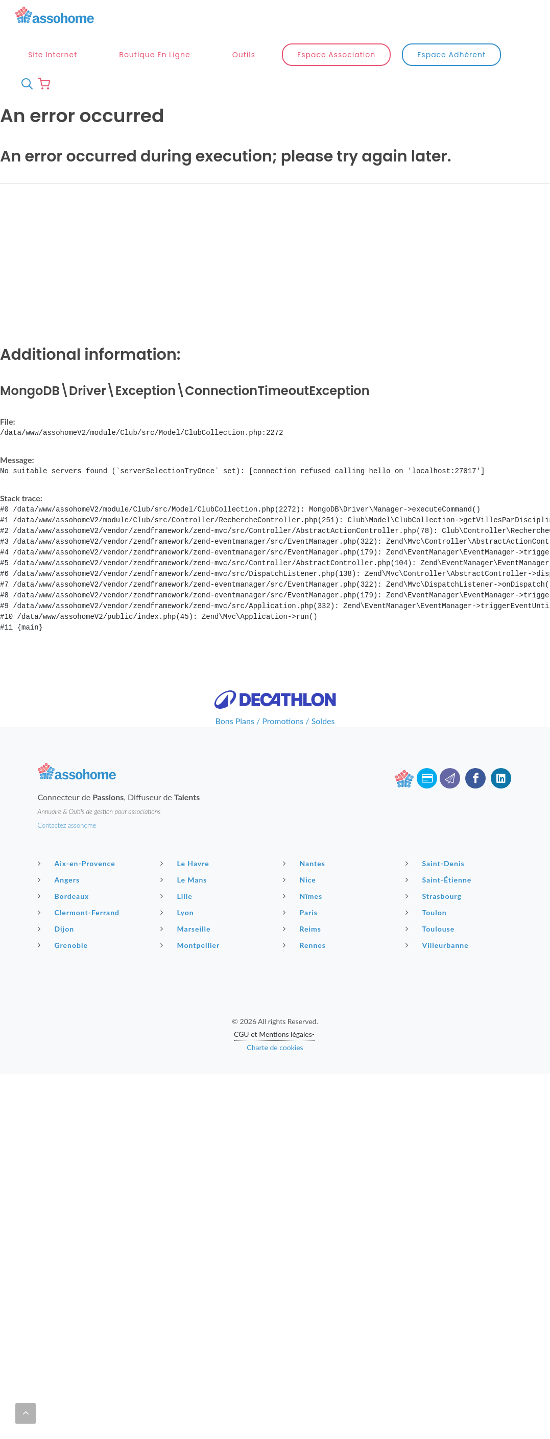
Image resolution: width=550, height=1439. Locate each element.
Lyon (178, 912)
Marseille (187, 928)
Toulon (427, 912)
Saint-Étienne (440, 879)
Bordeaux (64, 895)
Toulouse (431, 928)
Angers (60, 879)
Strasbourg (435, 895)
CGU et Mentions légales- (274, 1034)
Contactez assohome (67, 825)
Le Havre (186, 863)
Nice (300, 879)
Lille (178, 895)
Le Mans (185, 879)
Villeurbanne (438, 944)
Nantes (305, 863)
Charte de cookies (275, 1047)
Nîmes (304, 895)
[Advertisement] (275, 263)
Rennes (305, 944)
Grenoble (64, 944)
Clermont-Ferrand (80, 912)
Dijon (57, 928)
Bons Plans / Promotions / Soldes (275, 721)
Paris (301, 912)
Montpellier (191, 944)
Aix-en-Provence (77, 863)
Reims (303, 928)
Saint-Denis (436, 863)
